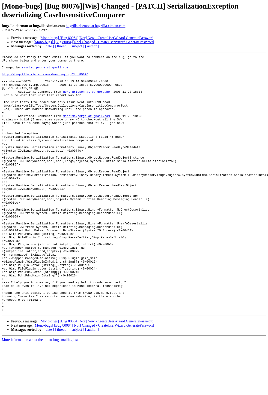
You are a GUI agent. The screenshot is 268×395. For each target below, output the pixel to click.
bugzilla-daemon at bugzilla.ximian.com (95, 26)
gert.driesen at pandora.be (86, 99)
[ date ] (49, 46)
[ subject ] (76, 46)
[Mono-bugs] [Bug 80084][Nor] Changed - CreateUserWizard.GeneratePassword (94, 42)
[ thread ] (61, 46)
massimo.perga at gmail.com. (46, 70)
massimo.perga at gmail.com (86, 128)
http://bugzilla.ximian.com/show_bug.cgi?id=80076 (45, 78)
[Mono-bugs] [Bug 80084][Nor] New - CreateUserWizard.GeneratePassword (96, 38)
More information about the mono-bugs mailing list (40, 391)
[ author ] (92, 46)
